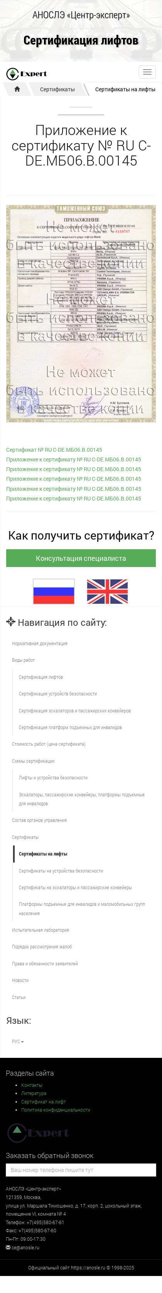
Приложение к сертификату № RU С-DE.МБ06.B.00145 (73, 459)
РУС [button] (18, 1041)
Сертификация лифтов (81, 40)
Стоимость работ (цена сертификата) (49, 743)
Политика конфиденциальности (55, 1110)
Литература (33, 1093)
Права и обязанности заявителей (45, 963)
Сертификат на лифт (43, 1101)
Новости (20, 980)
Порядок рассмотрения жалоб (42, 946)
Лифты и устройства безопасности (53, 777)
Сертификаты (57, 89)
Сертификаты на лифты (125, 89)
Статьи (18, 997)
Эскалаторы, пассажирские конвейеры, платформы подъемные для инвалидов (82, 799)
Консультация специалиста (81, 558)
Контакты (31, 1085)
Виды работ (23, 659)
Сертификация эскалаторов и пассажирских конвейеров (75, 710)
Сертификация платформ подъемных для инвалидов (70, 727)
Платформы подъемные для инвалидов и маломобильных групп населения (82, 908)
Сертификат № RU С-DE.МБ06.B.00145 (54, 449)
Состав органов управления (39, 819)
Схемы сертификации (33, 760)
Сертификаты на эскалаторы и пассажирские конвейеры (75, 887)
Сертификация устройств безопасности (58, 693)
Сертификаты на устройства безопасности (61, 870)
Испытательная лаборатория (40, 929)
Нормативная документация (40, 643)
